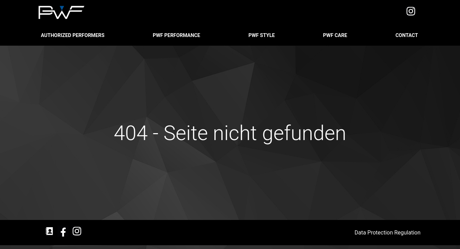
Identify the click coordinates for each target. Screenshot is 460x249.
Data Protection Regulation (388, 232)
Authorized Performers (73, 35)
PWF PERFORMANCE (177, 35)
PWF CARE (335, 35)
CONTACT (407, 35)
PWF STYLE (262, 35)
